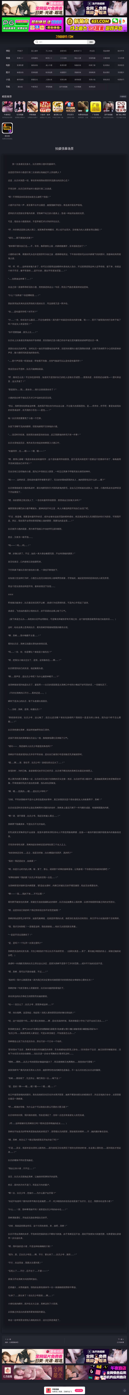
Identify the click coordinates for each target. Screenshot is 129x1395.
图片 (8, 72)
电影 (8, 65)
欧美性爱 (63, 65)
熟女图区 (106, 72)
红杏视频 (77, 87)
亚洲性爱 (20, 65)
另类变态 (121, 65)
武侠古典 (63, 79)
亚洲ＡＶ (20, 58)
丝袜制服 (92, 58)
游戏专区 (63, 51)
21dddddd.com (64, 37)
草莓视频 (49, 87)
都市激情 (20, 79)
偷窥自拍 (20, 72)
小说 (8, 79)
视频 (8, 58)
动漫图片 (63, 72)
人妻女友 (49, 79)
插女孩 (20, 87)
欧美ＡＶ (49, 58)
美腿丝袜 (77, 72)
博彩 (8, 50)
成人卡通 (49, 65)
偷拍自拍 (34, 65)
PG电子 (20, 51)
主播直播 (106, 58)
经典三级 (92, 65)
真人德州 (34, 51)
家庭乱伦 (34, 79)
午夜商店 (34, 87)
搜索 (91, 42)
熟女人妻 (77, 58)
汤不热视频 (63, 87)
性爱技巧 (121, 79)
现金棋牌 (106, 51)
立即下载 (79, 1390)
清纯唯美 (92, 72)
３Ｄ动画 (63, 58)
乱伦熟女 (106, 65)
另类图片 (121, 72)
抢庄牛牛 (121, 51)
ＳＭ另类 (121, 58)
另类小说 (92, 79)
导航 (8, 86)
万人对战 (49, 51)
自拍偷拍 (34, 58)
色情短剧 (92, 87)
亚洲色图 (34, 72)
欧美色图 (49, 72)
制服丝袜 (77, 65)
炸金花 (92, 51)
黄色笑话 (106, 79)
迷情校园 (77, 79)
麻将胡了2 (77, 51)
